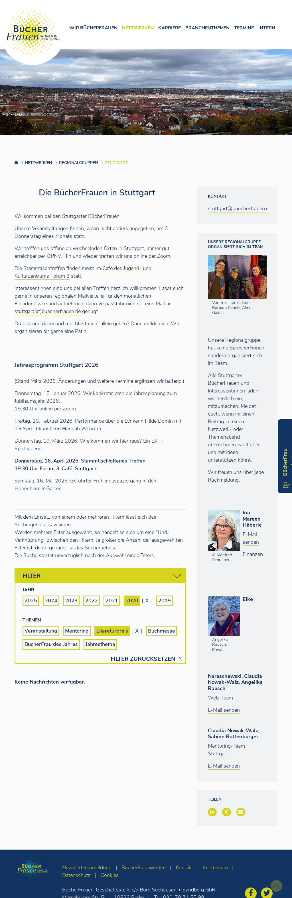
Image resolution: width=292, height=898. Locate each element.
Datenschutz (76, 875)
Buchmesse (161, 630)
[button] (212, 812)
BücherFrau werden (143, 867)
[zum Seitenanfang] (276, 886)
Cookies (110, 875)
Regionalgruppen (78, 162)
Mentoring (77, 630)
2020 (132, 600)
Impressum (215, 867)
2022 (91, 600)
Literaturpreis (112, 630)
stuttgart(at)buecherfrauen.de (48, 311)
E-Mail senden (251, 538)
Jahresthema (100, 644)
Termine (244, 28)
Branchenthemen (207, 28)
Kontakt (184, 867)
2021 (112, 600)
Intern (266, 28)
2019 (164, 600)
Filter (102, 576)
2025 (31, 600)
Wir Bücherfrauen (93, 28)
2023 (71, 600)
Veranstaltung (41, 630)
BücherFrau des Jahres (51, 644)
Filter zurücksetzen (143, 659)
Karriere (169, 28)
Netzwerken (138, 28)
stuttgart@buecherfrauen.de (239, 208)
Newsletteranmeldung (86, 867)
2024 (51, 600)
